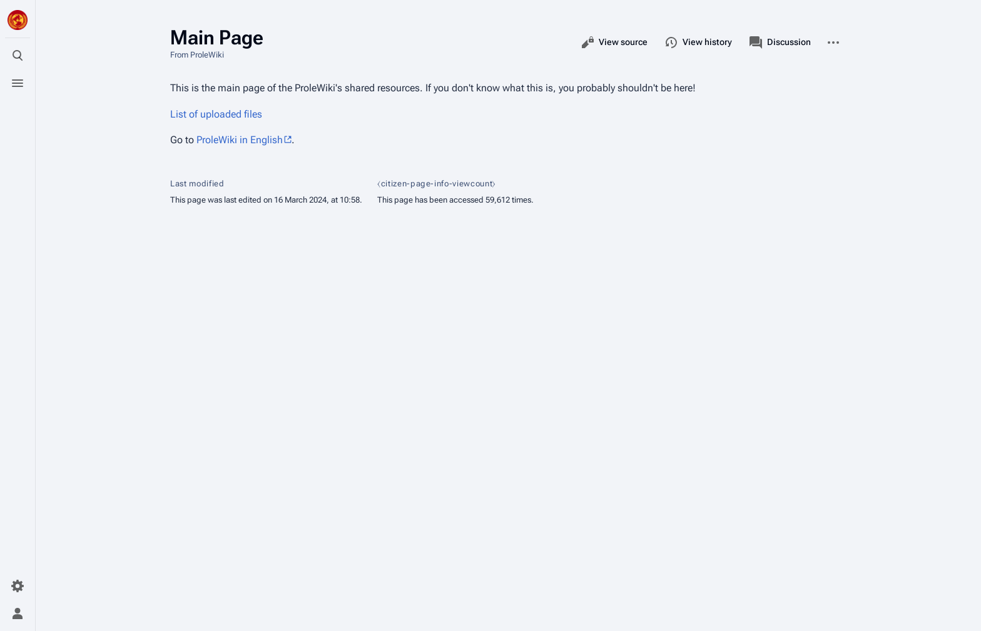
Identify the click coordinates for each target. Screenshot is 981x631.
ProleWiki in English (239, 140)
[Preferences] (17, 585)
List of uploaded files (216, 114)
